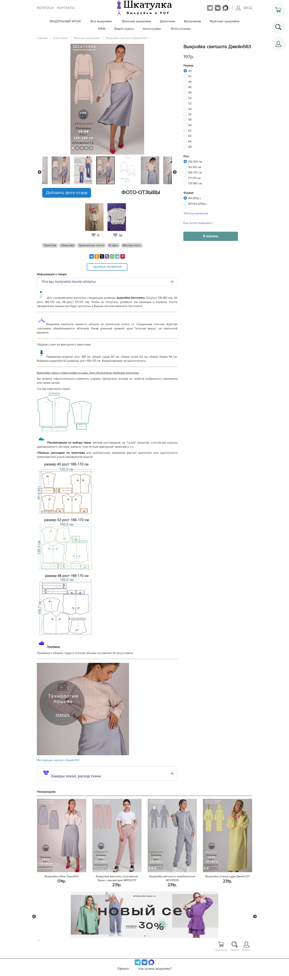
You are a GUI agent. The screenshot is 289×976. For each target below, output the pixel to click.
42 (189, 76)
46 (189, 87)
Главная (42, 38)
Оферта (123, 968)
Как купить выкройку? (198, 223)
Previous (39, 172)
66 (189, 141)
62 (189, 130)
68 (189, 146)
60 (190, 125)
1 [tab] (144, 935)
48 (189, 92)
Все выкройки (101, 21)
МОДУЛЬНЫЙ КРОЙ (65, 21)
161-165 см (194, 167)
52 (189, 103)
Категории (61, 38)
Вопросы (45, 8)
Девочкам (167, 21)
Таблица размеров (195, 213)
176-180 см (195, 183)
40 (190, 70)
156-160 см (195, 161)
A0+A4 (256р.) (197, 203)
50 (190, 98)
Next (175, 172)
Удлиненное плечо (91, 245)
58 (189, 119)
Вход (244, 8)
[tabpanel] (106, 170)
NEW (101, 28)
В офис (113, 245)
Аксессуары (152, 28)
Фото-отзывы (181, 28)
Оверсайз (67, 245)
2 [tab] (148, 935)
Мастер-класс (132, 245)
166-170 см (195, 172)
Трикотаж (50, 245)
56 (189, 114)
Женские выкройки (136, 21)
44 (189, 81)
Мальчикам (192, 21)
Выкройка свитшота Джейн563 (126, 38)
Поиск (234, 946)
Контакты (65, 8)
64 (189, 135)
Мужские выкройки (224, 21)
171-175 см (194, 178)
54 (189, 109)
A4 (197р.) (194, 198)
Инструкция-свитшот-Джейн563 (58, 760)
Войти (246, 946)
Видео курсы (124, 28)
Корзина (221, 946)
